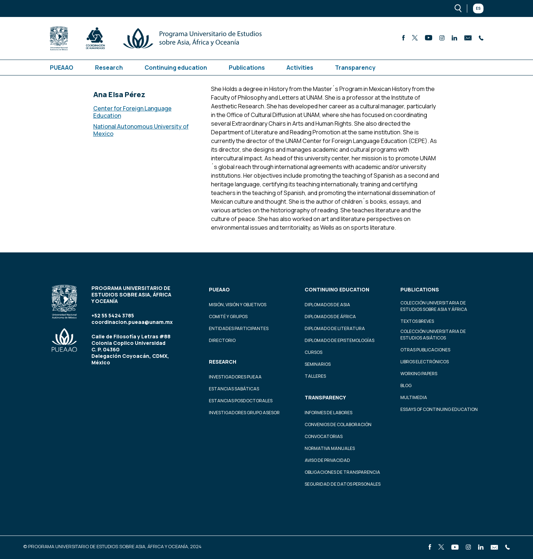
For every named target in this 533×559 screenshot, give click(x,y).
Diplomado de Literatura (335, 328)
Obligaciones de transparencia (342, 472)
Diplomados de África (330, 316)
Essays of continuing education (439, 409)
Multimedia (413, 397)
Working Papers (418, 373)
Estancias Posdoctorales (240, 401)
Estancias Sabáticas (234, 389)
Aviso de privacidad (327, 460)
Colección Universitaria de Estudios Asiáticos (433, 334)
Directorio (222, 340)
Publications (247, 67)
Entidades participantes (238, 328)
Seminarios (318, 364)
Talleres (315, 376)
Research (109, 67)
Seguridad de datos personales (343, 484)
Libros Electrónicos (424, 362)
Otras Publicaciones (425, 350)
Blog (406, 385)
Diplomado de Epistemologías (339, 340)
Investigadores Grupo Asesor (244, 413)
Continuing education (176, 67)
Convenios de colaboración (338, 424)
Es (478, 8)
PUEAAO (61, 67)
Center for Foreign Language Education (132, 112)
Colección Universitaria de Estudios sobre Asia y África (433, 306)
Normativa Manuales (330, 448)
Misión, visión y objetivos (237, 305)
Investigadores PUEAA (235, 377)
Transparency (355, 67)
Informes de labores (328, 413)
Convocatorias (324, 436)
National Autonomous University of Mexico (141, 130)
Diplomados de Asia (327, 305)
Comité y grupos (228, 316)
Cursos (313, 352)
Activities (300, 67)
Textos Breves (417, 321)
